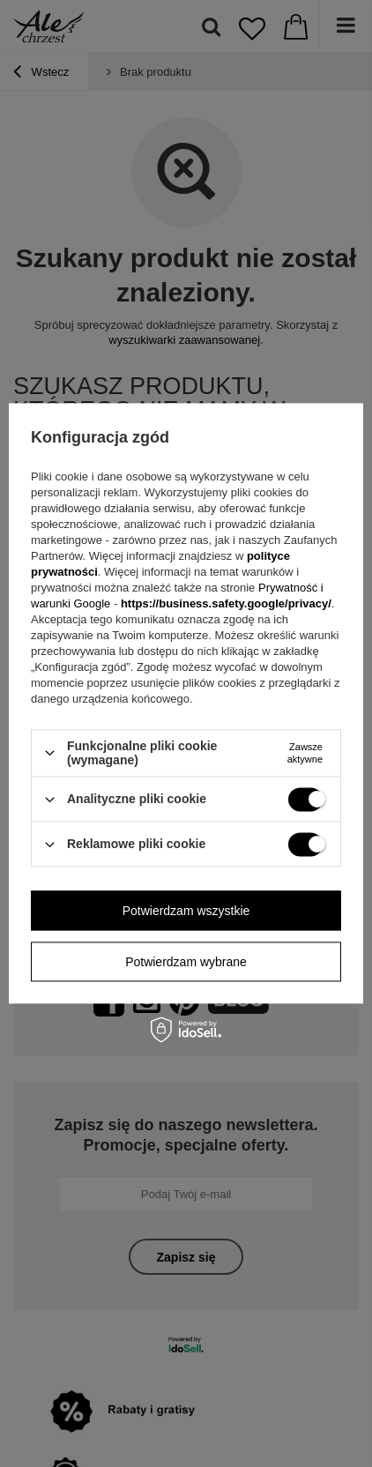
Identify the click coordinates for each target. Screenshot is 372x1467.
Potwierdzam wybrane (186, 962)
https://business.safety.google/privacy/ (226, 603)
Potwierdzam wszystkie (186, 911)
